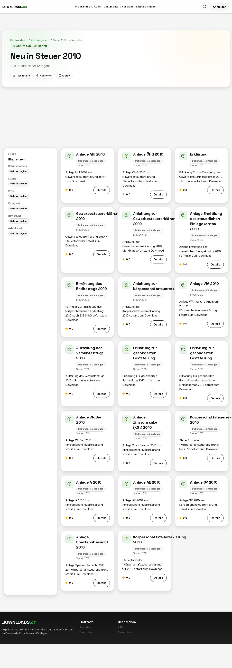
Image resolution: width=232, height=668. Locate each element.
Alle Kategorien (39, 40)
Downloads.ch (18, 40)
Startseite (84, 627)
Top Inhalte (21, 76)
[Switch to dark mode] (204, 6)
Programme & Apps (88, 6)
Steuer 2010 (60, 40)
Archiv (64, 76)
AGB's (121, 627)
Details (101, 190)
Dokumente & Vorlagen (119, 6)
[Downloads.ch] (14, 6)
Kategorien (85, 632)
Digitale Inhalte (146, 6)
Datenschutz (125, 632)
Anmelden (219, 6)
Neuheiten (44, 76)
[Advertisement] (116, 118)
